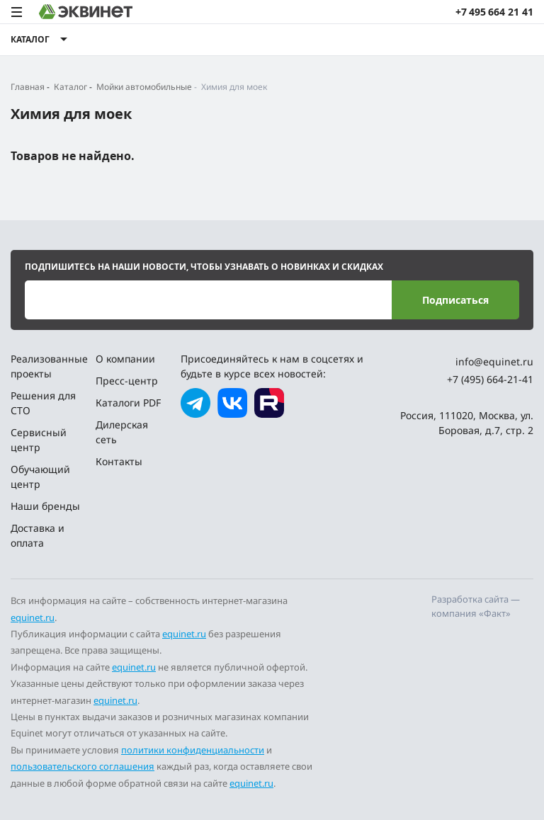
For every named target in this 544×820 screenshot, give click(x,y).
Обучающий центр (40, 476)
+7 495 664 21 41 (494, 11)
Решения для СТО (43, 403)
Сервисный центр (39, 440)
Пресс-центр (127, 380)
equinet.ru (33, 617)
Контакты (119, 461)
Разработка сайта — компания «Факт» (475, 606)
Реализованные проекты (48, 366)
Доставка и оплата (37, 535)
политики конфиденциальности (192, 750)
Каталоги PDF (128, 402)
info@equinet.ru (494, 361)
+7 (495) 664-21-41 (490, 379)
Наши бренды (45, 506)
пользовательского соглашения (82, 766)
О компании (125, 358)
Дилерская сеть (122, 432)
